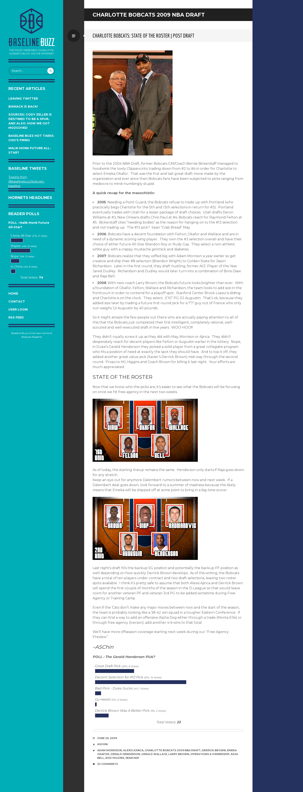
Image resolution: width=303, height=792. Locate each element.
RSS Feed (16, 317)
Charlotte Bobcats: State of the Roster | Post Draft (143, 36)
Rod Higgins (114, 757)
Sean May (132, 757)
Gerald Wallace (154, 754)
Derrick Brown (214, 750)
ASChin (102, 744)
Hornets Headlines (30, 197)
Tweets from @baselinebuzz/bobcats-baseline (26, 181)
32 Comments (107, 764)
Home (13, 293)
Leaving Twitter (23, 98)
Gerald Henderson (125, 754)
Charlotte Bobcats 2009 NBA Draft (173, 750)
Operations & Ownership (210, 754)
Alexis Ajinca (133, 750)
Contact (16, 301)
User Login (18, 309)
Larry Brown (178, 754)
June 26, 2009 (107, 738)
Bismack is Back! (23, 106)
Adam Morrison (109, 750)
